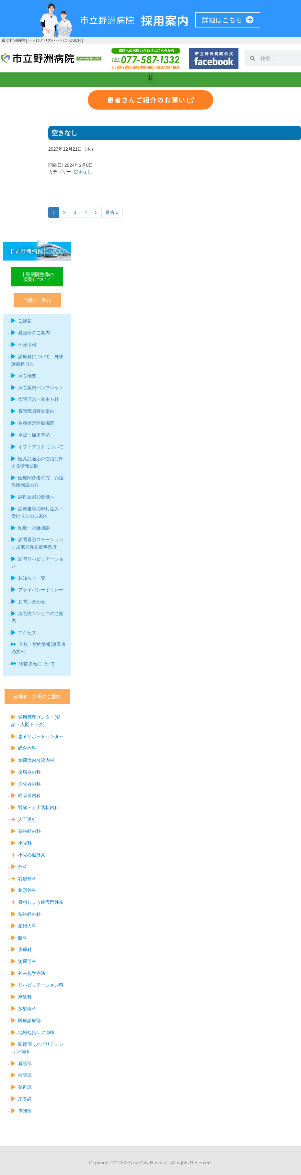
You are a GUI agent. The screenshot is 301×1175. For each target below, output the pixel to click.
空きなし (83, 171)
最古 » (112, 212)
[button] (150, 77)
